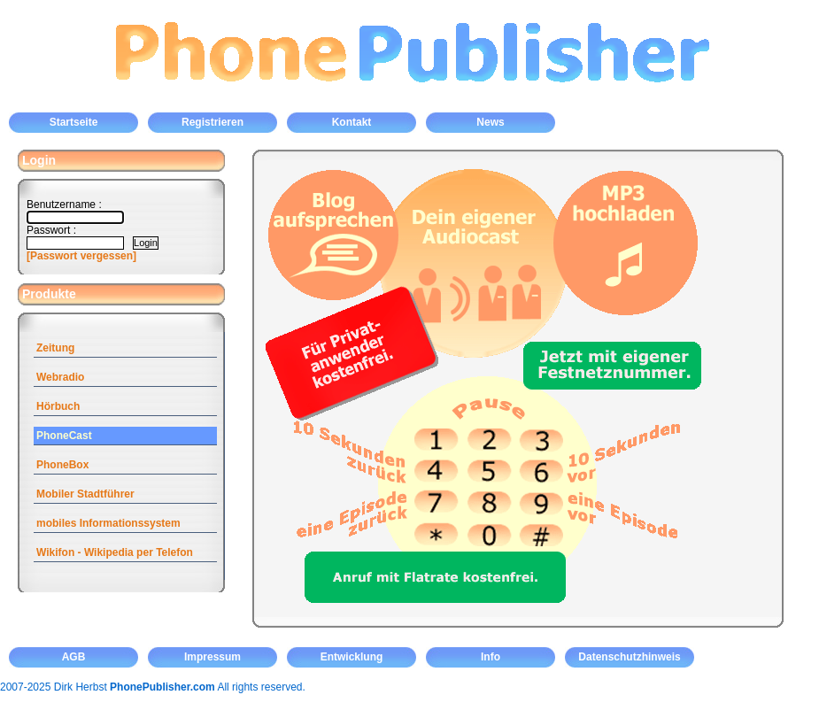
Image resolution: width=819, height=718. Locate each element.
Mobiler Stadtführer (85, 494)
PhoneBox (62, 465)
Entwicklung (352, 657)
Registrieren (212, 122)
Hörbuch (58, 406)
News (490, 122)
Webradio (60, 377)
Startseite (74, 122)
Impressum (212, 657)
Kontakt (352, 122)
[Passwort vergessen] (81, 256)
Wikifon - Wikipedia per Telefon (114, 552)
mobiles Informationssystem (108, 523)
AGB (74, 657)
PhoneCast (64, 435)
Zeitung (55, 348)
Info (490, 657)
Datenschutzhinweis (629, 657)
